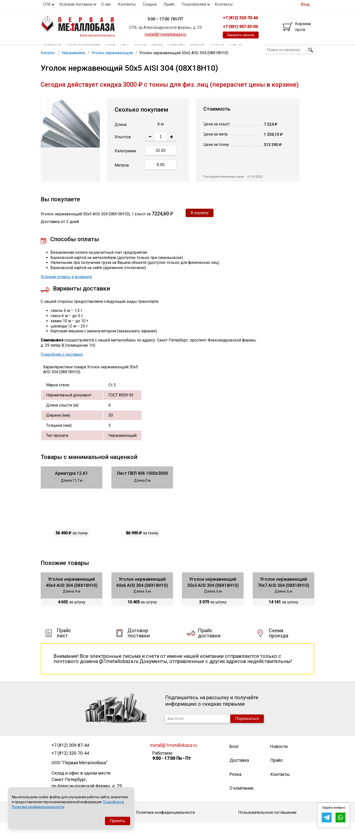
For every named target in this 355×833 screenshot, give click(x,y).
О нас (106, 4)
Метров (122, 175)
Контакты (127, 4)
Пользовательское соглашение (267, 822)
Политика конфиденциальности (165, 822)
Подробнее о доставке (62, 364)
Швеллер (176, 50)
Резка (235, 784)
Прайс (169, 4)
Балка (156, 50)
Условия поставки (75, 4)
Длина (120, 134)
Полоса (217, 50)
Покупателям (194, 4)
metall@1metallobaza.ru (165, 34)
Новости (279, 756)
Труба (110, 50)
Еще (235, 49)
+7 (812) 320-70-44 (70, 763)
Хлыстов (123, 147)
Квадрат (197, 50)
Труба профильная (83, 50)
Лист (124, 50)
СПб (47, 4)
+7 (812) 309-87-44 (70, 755)
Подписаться (247, 729)
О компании (241, 798)
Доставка (239, 770)
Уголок (140, 50)
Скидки (150, 4)
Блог (234, 756)
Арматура (52, 50)
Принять (117, 821)
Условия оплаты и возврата (66, 287)
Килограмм (125, 161)
